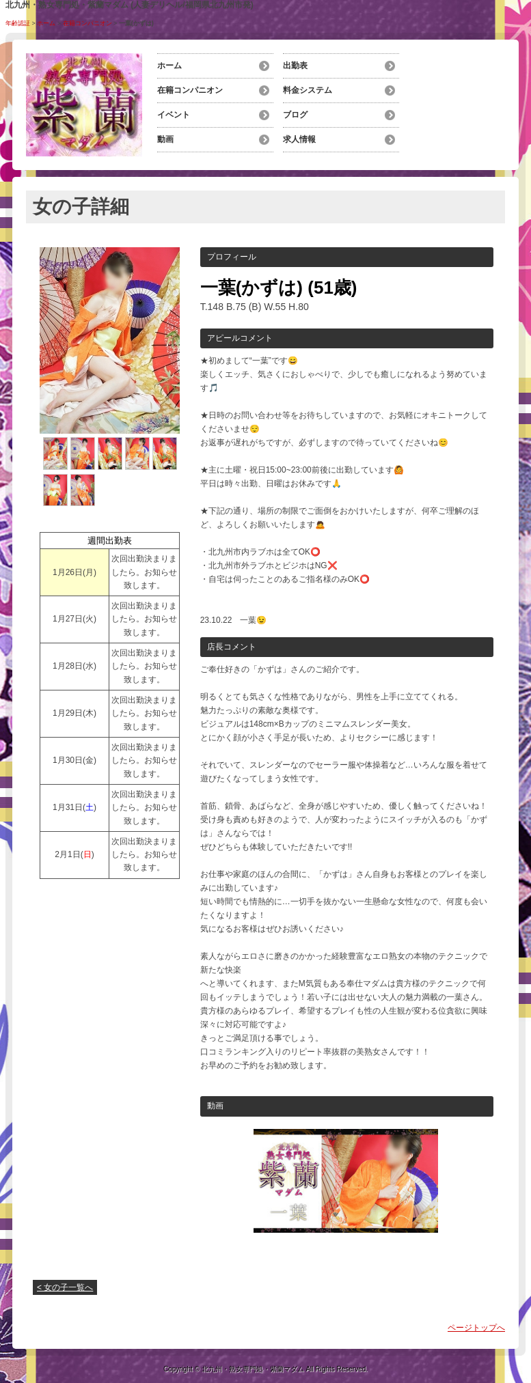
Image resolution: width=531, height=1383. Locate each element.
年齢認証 (17, 23)
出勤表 (295, 65)
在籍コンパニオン (87, 23)
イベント (173, 115)
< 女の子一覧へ (65, 1287)
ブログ (295, 115)
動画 (165, 139)
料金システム (307, 90)
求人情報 (299, 139)
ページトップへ (476, 1327)
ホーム (46, 23)
